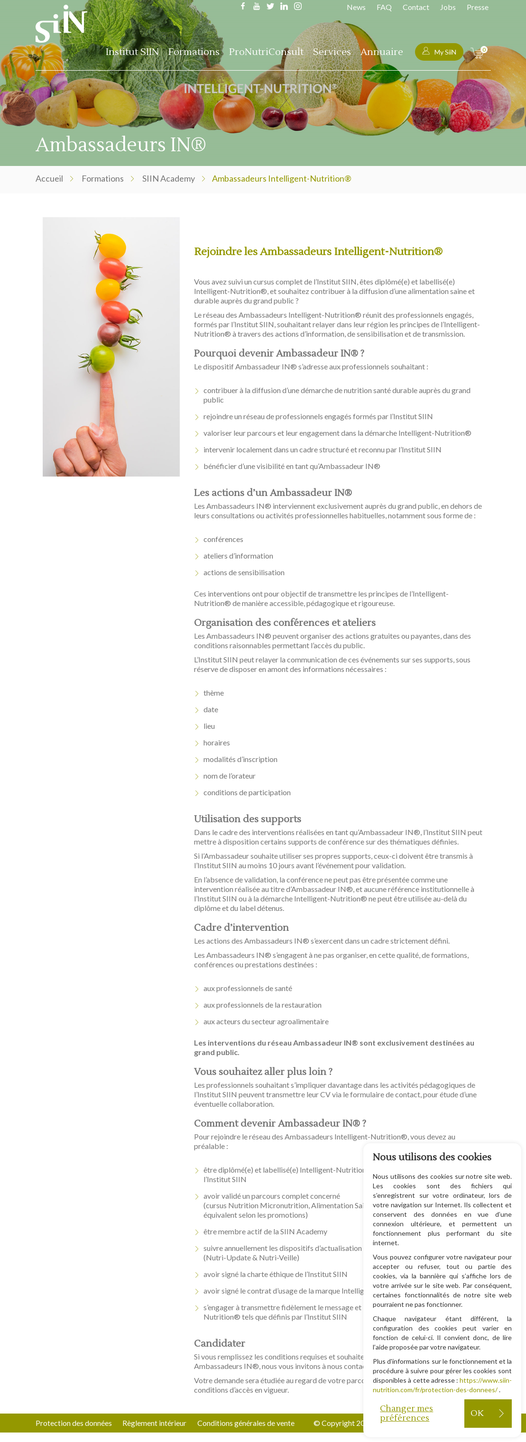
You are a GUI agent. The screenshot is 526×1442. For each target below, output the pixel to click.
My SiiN (439, 51)
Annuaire (381, 52)
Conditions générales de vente (246, 1422)
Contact (416, 6)
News (356, 6)
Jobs (448, 6)
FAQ (384, 6)
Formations (194, 52)
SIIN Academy (168, 178)
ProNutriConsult (266, 52)
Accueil (49, 178)
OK (477, 1413)
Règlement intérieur (155, 1422)
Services (332, 52)
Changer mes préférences (406, 1413)
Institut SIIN (132, 52)
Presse (478, 6)
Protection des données (74, 1422)
